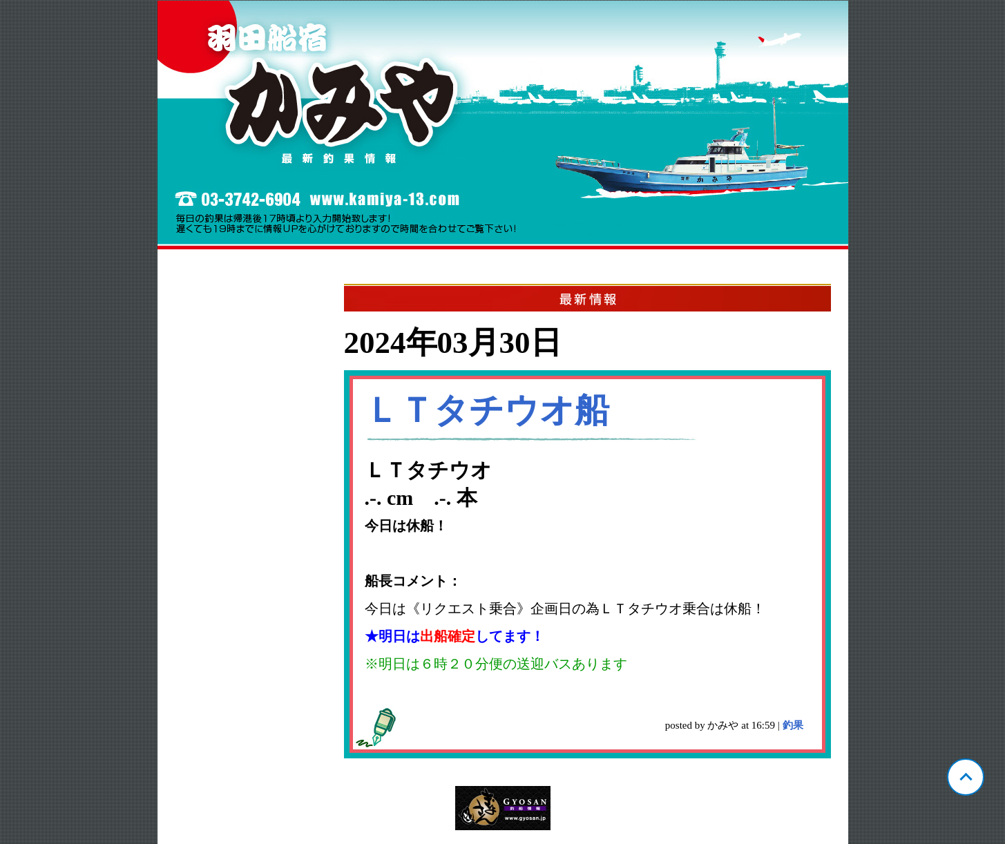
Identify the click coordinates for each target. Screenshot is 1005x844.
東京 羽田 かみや (502, 125)
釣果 (793, 725)
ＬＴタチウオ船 (487, 410)
